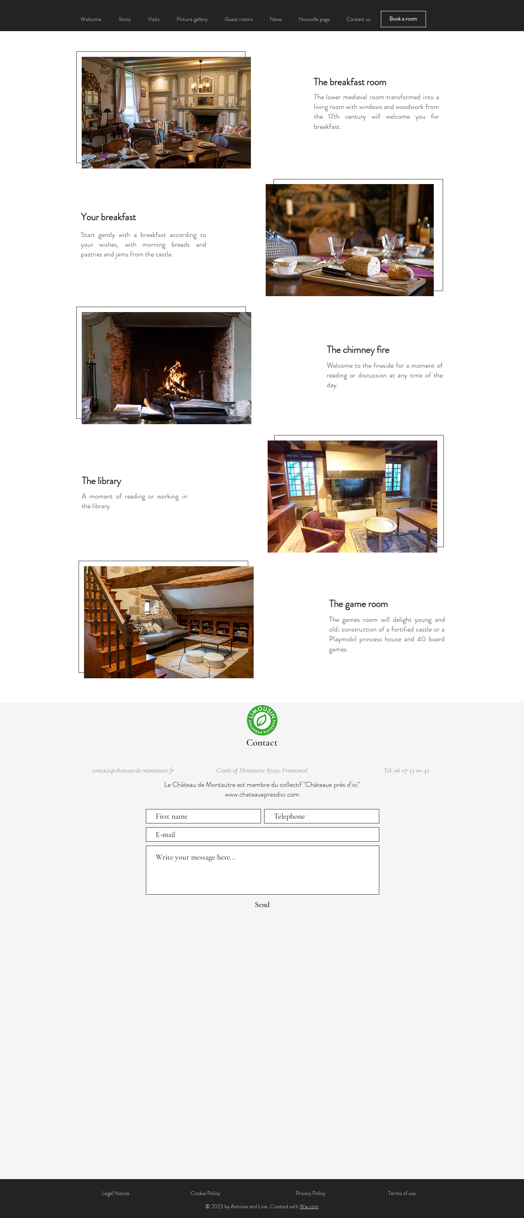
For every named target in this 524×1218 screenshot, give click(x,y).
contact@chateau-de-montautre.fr (133, 770)
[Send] (262, 904)
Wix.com (309, 1206)
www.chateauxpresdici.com (262, 794)
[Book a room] (403, 19)
